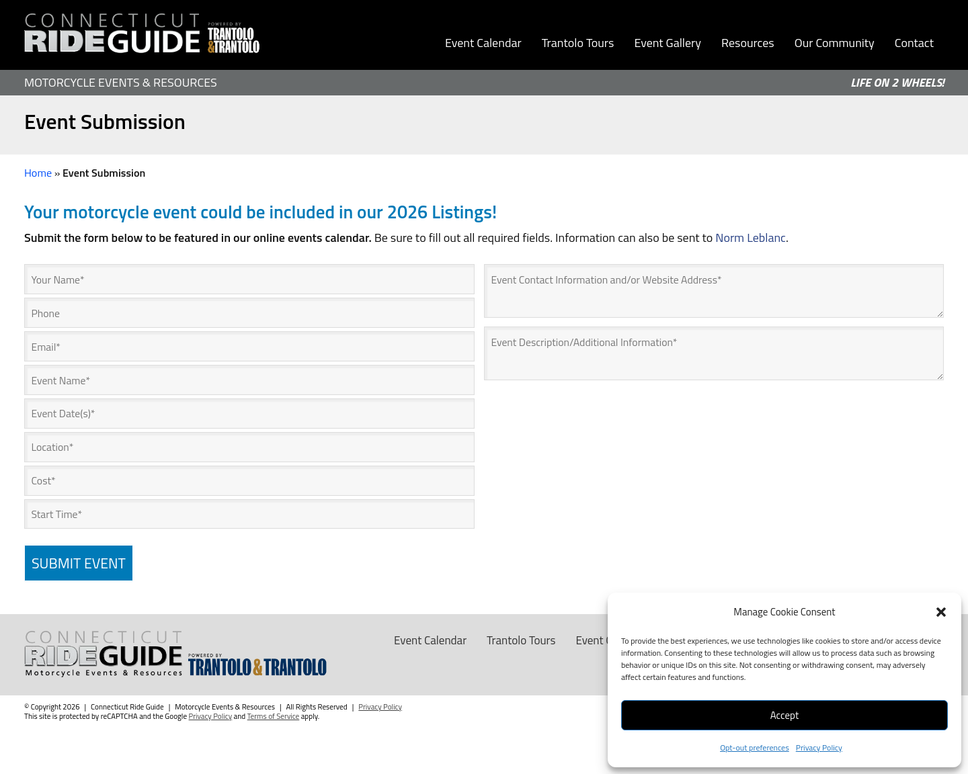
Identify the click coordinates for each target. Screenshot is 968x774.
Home (38, 173)
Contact (914, 43)
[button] (941, 612)
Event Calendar (483, 43)
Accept (784, 715)
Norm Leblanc (750, 237)
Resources (747, 43)
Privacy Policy (819, 747)
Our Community (835, 43)
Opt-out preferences (754, 747)
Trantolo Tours (578, 43)
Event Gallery (667, 43)
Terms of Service (273, 717)
